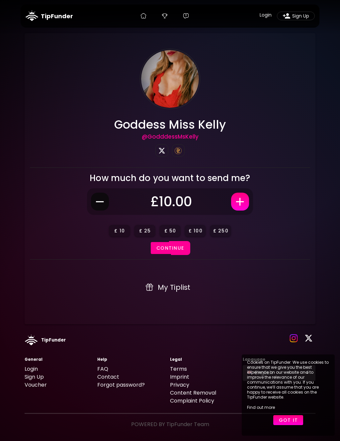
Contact (108, 377)
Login (31, 369)
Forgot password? (121, 385)
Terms (178, 369)
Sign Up (34, 377)
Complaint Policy (192, 401)
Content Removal (193, 393)
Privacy (179, 385)
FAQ (102, 369)
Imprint (179, 377)
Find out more (261, 407)
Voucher (36, 385)
